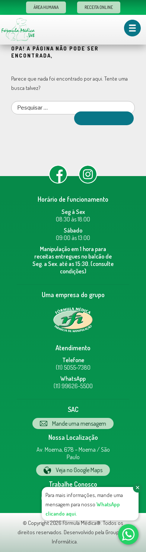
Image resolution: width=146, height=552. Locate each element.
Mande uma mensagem (73, 423)
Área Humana (46, 7)
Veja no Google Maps (73, 470)
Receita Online (99, 7)
